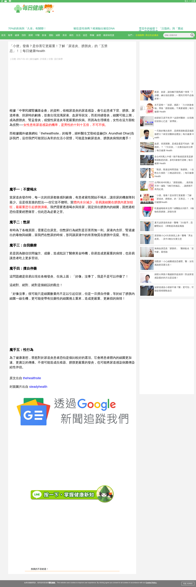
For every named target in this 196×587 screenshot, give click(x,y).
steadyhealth (38, 386)
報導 (10, 35)
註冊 (193, 1)
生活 (78, 35)
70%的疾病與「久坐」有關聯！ (27, 28)
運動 (51, 35)
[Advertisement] (72, 83)
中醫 (37, 35)
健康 (17, 35)
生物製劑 (140, 35)
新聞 (30, 35)
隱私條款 (52, 583)
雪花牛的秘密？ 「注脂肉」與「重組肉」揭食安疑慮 (161, 30)
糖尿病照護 (108, 35)
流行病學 (58, 59)
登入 (186, 1)
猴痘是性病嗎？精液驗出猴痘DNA (94, 28)
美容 (64, 35)
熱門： (131, 35)
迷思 (85, 35)
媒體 (99, 35)
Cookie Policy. (151, 583)
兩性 (71, 35)
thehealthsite (31, 378)
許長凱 (43, 59)
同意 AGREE (188, 584)
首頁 (3, 35)
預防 (24, 35)
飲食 (44, 35)
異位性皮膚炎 (151, 35)
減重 (58, 35)
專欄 (92, 35)
